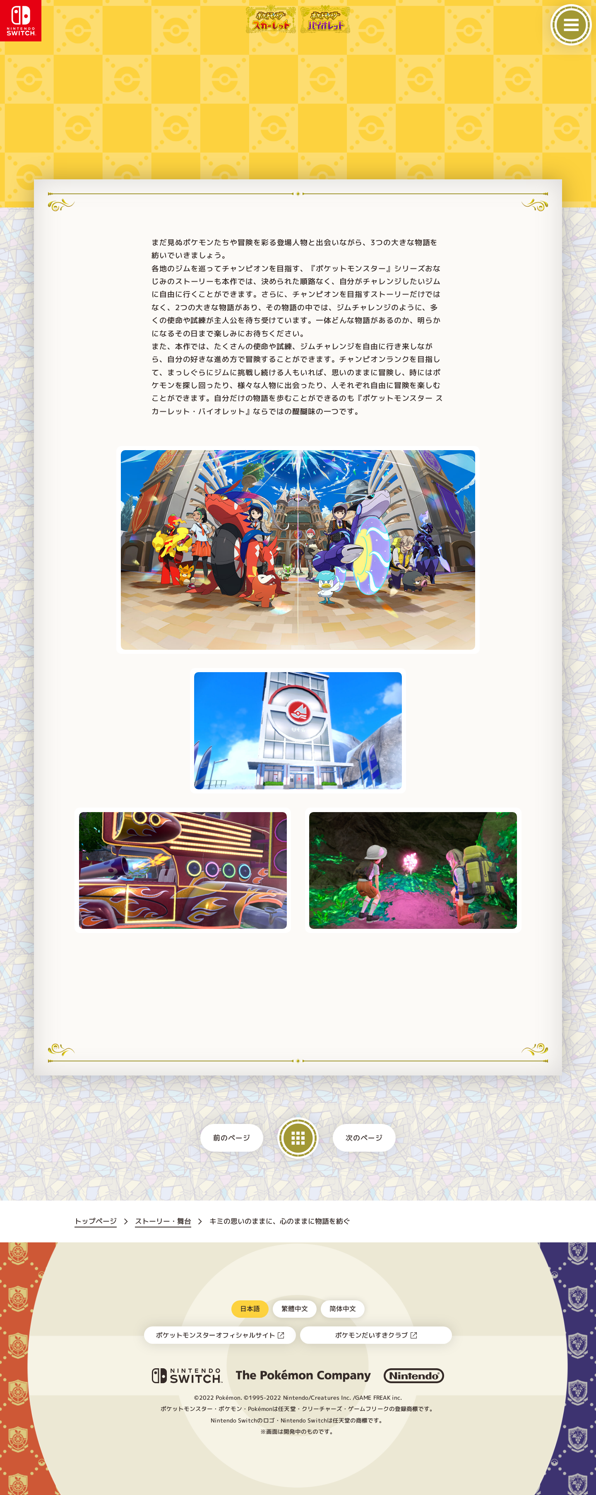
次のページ (364, 1138)
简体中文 (342, 1308)
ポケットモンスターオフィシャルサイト (215, 1335)
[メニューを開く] (571, 25)
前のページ (232, 1138)
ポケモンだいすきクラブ (371, 1335)
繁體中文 (294, 1308)
